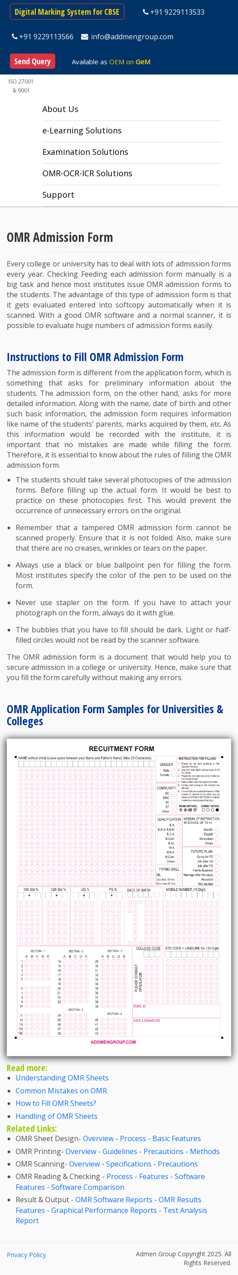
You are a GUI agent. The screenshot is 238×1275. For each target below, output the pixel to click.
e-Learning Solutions (82, 130)
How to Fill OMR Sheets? (56, 1103)
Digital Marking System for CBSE (67, 11)
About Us (60, 109)
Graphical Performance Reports (104, 1210)
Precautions (164, 1151)
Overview (98, 1138)
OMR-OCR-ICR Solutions (87, 173)
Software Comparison (87, 1187)
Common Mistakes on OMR (61, 1091)
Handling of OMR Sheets (57, 1116)
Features (153, 1176)
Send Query (32, 61)
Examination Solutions (85, 151)
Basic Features (176, 1138)
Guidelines (120, 1151)
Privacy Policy (26, 1254)
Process (133, 1138)
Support (58, 194)
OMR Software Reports (113, 1199)
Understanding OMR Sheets (62, 1078)
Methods (205, 1151)
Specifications (129, 1164)
